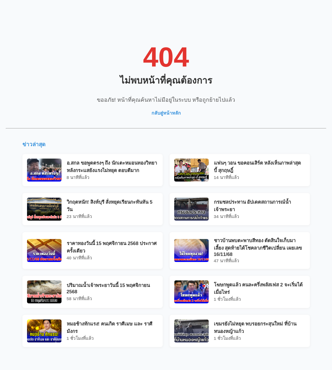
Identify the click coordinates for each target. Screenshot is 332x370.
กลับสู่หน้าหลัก (166, 113)
